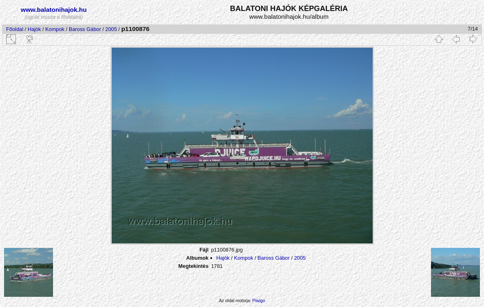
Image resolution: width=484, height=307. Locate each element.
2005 (111, 29)
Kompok (54, 29)
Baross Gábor (85, 29)
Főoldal (14, 29)
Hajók (35, 29)
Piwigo (258, 300)
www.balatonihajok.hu (54, 9)
